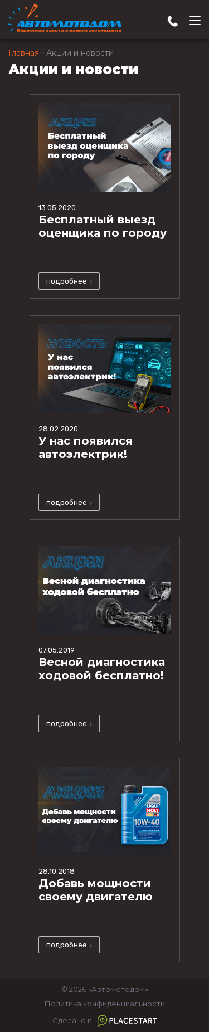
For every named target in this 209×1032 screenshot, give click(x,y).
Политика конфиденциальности (105, 1003)
